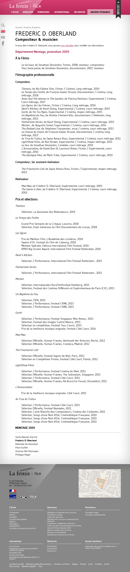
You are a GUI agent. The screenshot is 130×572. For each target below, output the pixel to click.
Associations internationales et (24, 558)
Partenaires (13, 524)
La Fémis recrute (16, 564)
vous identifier (67, 45)
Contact (98, 564)
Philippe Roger (23, 454)
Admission (28, 12)
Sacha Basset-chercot (26, 436)
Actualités (13, 517)
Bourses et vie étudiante (56, 532)
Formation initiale (92, 512)
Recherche (79, 12)
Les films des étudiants (18, 519)
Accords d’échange (16, 555)
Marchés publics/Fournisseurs (39, 564)
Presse (83, 564)
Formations (44, 12)
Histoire (12, 515)
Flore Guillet (21, 447)
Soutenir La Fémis (62, 564)
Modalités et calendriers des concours (61, 512)
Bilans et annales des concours (59, 530)
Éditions (12, 521)
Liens (90, 564)
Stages (75, 564)
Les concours (14, 546)
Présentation (14, 512)
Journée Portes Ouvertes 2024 (59, 528)
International (61, 12)
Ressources (51, 551)
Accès (106, 564)
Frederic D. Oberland (26, 440)
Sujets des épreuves (55, 517)
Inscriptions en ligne (55, 515)
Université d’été (15, 553)
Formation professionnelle (95, 515)
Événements (52, 549)
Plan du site (14, 566)
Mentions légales (29, 566)
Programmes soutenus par (23, 549)
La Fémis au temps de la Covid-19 (22, 528)
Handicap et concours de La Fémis (60, 535)
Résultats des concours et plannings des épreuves (62, 520)
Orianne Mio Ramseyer (27, 451)
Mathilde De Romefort (26, 444)
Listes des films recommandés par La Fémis (64, 526)
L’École (15, 12)
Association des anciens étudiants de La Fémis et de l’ (100, 547)
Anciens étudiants (100, 12)
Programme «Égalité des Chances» (61, 523)
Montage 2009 (25, 428)
